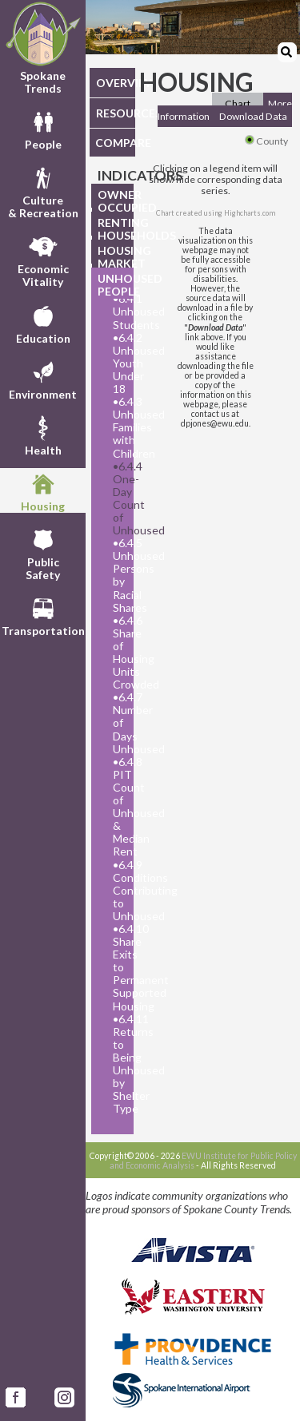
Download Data (253, 116)
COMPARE (115, 142)
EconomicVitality (43, 259)
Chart (237, 103)
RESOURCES (115, 113)
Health (43, 434)
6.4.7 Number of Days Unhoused (119, 723)
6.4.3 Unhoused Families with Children (119, 427)
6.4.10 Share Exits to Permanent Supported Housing (119, 968)
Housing (43, 490)
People (43, 128)
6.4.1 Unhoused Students (119, 311)
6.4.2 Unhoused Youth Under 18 (119, 363)
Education (43, 322)
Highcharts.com (249, 212)
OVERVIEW (115, 82)
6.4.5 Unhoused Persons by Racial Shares (119, 575)
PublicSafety (43, 552)
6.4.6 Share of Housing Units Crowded (119, 652)
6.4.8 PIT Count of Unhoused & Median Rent (119, 807)
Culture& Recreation (43, 191)
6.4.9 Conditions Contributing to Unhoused (119, 891)
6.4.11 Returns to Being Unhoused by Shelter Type (119, 1064)
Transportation (43, 615)
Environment (43, 378)
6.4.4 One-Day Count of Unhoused (119, 498)
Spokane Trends (43, 48)
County (266, 141)
